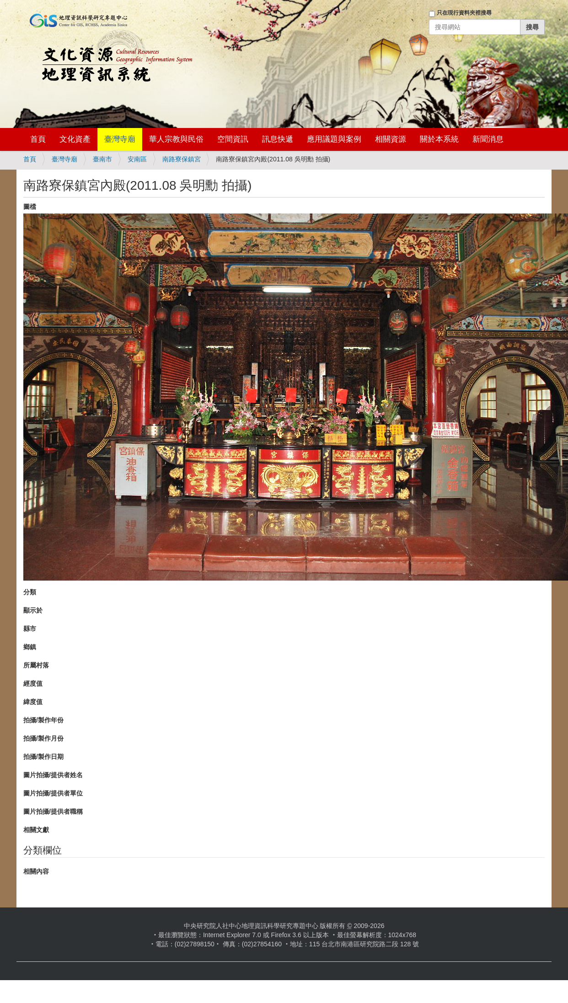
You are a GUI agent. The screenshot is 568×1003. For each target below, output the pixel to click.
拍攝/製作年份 (43, 720)
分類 (29, 592)
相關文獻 (36, 829)
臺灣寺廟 (119, 139)
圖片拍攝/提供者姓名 (53, 775)
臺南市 (102, 159)
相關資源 (390, 139)
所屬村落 (36, 665)
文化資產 (75, 139)
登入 (416, 39)
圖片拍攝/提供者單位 (53, 793)
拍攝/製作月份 (43, 738)
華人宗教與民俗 (176, 139)
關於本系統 (439, 139)
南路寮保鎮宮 (181, 159)
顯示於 (33, 610)
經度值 (33, 683)
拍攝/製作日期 (43, 756)
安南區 (137, 159)
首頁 (38, 139)
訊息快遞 (277, 139)
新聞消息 (488, 139)
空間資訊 (232, 139)
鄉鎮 (29, 647)
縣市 (29, 628)
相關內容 (36, 871)
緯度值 (33, 701)
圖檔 (29, 206)
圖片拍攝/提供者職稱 (53, 811)
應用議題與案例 (334, 139)
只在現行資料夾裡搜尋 (464, 13)
